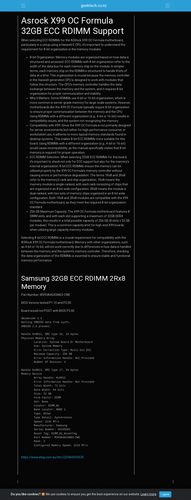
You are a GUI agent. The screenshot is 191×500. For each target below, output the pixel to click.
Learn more (148, 494)
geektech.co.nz (94, 5)
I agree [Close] (165, 494)
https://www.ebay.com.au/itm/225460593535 (52, 457)
